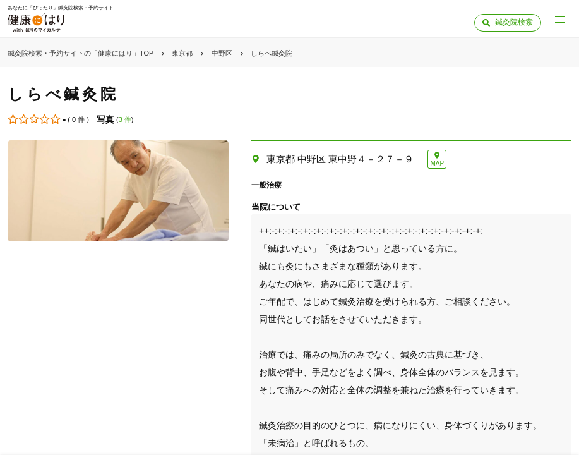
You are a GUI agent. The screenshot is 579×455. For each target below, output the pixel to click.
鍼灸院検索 (514, 22)
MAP (437, 163)
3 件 (125, 119)
